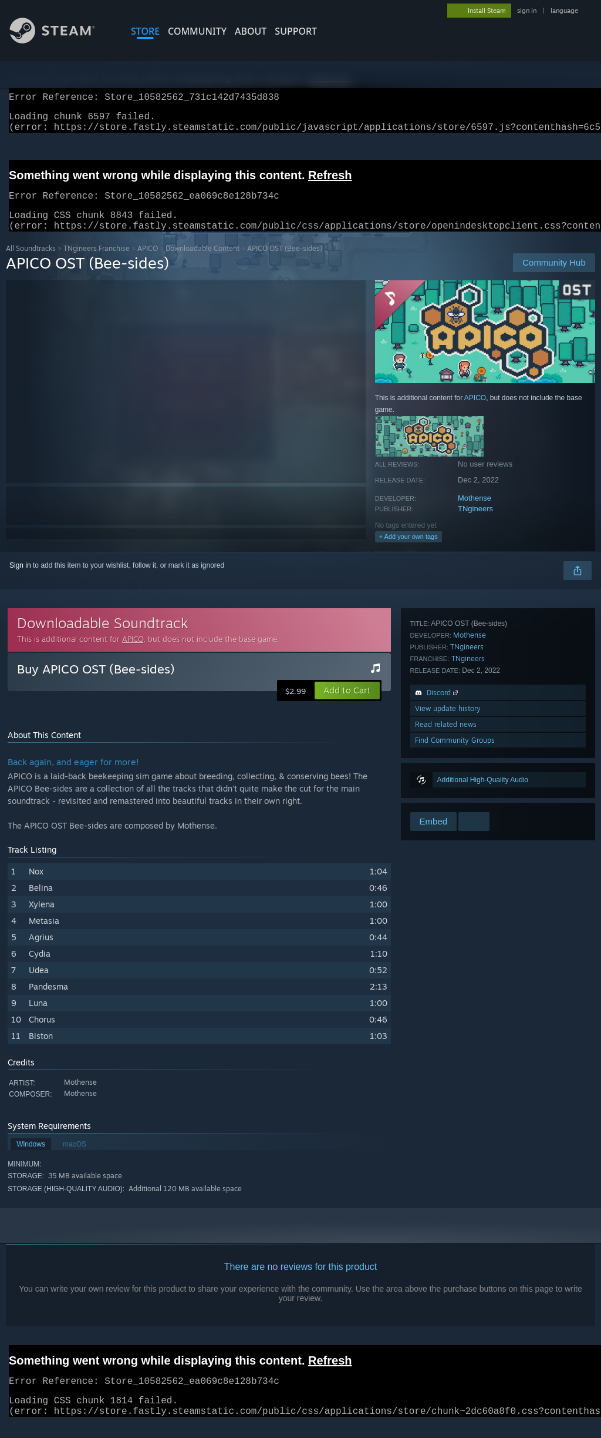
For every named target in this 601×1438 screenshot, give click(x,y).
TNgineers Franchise (96, 262)
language (564, 10)
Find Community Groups (455, 794)
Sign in (20, 579)
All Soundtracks (31, 262)
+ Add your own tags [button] (408, 550)
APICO (147, 262)
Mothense (474, 512)
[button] (347, 704)
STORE (145, 31)
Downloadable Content (202, 262)
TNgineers (475, 522)
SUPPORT (296, 31)
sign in (526, 10)
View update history (448, 762)
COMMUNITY (197, 31)
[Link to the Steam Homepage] (61, 40)
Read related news (446, 778)
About (250, 31)
